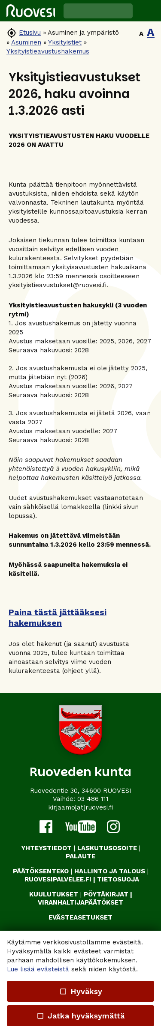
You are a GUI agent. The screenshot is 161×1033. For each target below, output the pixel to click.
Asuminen (26, 42)
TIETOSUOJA (118, 879)
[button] (147, 10)
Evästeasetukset (80, 917)
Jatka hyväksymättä (80, 1015)
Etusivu (30, 32)
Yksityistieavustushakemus (47, 51)
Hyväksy (80, 991)
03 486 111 (93, 799)
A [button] (141, 34)
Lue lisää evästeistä (38, 969)
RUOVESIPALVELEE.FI (57, 879)
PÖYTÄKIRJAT (106, 894)
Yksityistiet (65, 42)
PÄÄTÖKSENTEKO (41, 871)
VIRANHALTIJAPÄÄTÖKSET (80, 902)
